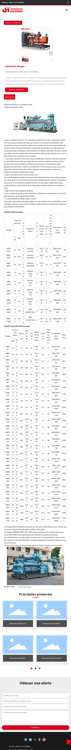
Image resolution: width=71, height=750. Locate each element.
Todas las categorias (13, 23)
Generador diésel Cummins (51, 658)
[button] (31, 668)
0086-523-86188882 (16, 2)
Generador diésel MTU (18, 658)
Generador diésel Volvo (18, 623)
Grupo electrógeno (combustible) (26, 72)
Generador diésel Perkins (52, 623)
